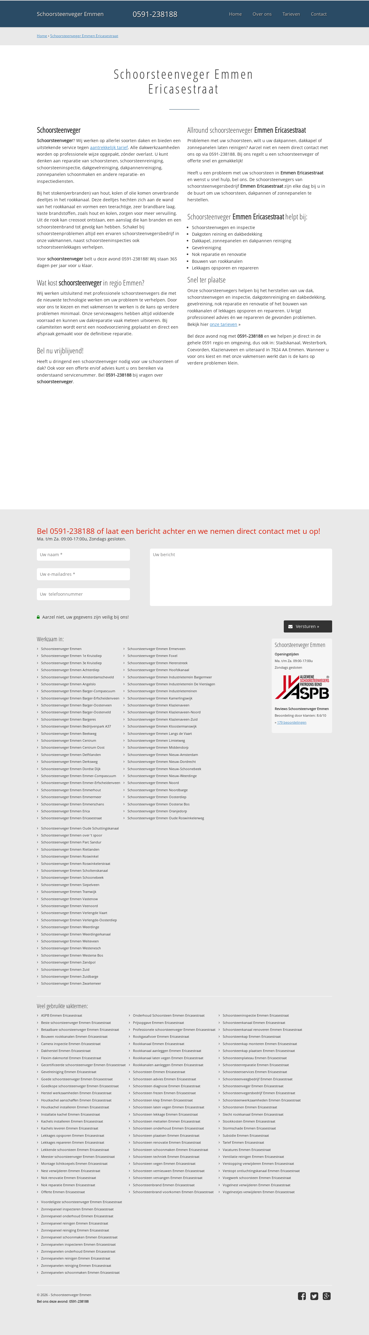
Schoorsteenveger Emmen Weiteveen (70, 941)
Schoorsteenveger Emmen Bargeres (68, 719)
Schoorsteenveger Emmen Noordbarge (158, 790)
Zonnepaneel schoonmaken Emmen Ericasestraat (79, 1237)
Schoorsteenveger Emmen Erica (65, 811)
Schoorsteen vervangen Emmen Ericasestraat (167, 1177)
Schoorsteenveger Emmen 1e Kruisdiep (71, 655)
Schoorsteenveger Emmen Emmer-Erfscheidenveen (80, 782)
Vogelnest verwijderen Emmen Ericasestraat (256, 1185)
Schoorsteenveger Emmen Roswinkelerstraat (75, 863)
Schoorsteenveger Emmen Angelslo (68, 684)
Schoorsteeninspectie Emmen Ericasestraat (256, 1015)
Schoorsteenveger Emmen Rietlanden (70, 849)
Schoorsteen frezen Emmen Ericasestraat (164, 1093)
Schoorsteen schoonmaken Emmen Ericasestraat (170, 1149)
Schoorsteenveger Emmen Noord (153, 782)
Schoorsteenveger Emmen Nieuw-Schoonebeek (164, 768)
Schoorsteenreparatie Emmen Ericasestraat (256, 1065)
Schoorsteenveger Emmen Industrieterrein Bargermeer (170, 677)
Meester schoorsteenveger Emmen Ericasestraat (78, 1156)
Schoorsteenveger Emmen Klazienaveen (158, 705)
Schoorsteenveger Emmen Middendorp (158, 747)
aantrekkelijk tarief (109, 147)
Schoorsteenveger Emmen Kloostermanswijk (162, 726)
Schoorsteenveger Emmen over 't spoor (71, 835)
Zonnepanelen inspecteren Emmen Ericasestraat (78, 1244)
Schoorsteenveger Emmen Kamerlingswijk (160, 698)
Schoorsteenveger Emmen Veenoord (69, 905)
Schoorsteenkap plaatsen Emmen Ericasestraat (259, 1050)
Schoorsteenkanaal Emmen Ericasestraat (254, 1022)
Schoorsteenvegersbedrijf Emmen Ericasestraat (259, 1093)
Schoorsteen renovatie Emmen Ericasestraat (167, 1142)
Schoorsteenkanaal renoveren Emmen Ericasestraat (262, 1029)
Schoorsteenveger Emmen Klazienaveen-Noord (164, 712)
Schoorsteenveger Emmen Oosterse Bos (158, 804)
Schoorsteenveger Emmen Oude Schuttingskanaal (80, 828)
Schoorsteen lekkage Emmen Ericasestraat (165, 1114)
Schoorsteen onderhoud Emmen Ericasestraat (168, 1128)
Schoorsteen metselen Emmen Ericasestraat (166, 1121)
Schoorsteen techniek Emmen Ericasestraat (166, 1156)
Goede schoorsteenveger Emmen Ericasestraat (77, 1079)
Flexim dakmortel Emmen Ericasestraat (71, 1058)
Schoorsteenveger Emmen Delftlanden (71, 754)
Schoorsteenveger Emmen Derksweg (69, 761)
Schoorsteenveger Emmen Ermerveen (157, 648)
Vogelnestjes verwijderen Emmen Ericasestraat (259, 1192)
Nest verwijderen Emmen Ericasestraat (70, 1170)
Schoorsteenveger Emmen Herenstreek (158, 663)
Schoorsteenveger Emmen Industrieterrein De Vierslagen (171, 684)
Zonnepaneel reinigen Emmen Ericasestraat (74, 1223)
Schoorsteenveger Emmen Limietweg (156, 740)
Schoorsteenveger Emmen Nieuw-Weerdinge (162, 775)
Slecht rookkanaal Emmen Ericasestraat (253, 1114)
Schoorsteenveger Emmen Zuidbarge (69, 976)
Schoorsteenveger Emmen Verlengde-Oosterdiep (79, 920)
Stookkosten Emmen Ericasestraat (249, 1121)
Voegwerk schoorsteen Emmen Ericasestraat (257, 1177)
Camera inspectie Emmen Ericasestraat (71, 1043)
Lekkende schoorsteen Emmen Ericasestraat (75, 1149)
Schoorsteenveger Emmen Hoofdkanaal (158, 670)
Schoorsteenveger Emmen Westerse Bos (72, 955)
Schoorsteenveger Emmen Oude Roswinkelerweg (166, 818)
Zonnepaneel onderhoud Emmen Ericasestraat (77, 1216)
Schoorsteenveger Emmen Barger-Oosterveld (76, 712)
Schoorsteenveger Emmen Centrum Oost (73, 747)
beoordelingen (291, 722)
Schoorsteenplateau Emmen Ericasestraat (255, 1058)
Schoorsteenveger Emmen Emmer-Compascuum (78, 775)
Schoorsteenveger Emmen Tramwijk (68, 891)
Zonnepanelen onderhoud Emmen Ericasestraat (78, 1251)
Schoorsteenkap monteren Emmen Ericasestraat (260, 1043)
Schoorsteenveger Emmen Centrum (68, 740)
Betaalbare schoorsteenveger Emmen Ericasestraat (80, 1029)
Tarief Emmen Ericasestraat (243, 1142)
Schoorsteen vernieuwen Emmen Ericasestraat (169, 1170)
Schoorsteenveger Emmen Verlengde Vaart (74, 912)
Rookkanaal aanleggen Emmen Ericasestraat (167, 1050)
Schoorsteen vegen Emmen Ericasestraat (164, 1163)
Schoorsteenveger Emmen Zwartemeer (71, 983)
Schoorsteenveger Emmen (70, 14)
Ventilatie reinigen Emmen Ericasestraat (253, 1156)
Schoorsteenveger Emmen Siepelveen (70, 884)
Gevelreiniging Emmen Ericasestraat (68, 1071)
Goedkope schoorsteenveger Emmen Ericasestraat (80, 1086)
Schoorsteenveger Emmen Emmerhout (71, 790)
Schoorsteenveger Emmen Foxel (152, 655)
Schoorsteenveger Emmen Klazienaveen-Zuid (163, 719)
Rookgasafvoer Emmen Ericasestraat (161, 1036)
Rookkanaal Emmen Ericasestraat (158, 1043)
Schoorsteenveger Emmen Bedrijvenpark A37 (76, 726)
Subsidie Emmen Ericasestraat (246, 1135)
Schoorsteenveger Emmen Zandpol (68, 962)
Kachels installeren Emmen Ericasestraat (72, 1121)
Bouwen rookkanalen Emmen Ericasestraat (74, 1036)
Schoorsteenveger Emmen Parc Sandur (71, 842)
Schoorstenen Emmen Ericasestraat (250, 1107)
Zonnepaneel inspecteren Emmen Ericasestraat (77, 1209)
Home (42, 35)
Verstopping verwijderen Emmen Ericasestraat (258, 1163)
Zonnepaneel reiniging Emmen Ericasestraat (75, 1230)
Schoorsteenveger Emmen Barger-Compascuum (78, 691)
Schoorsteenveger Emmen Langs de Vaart (160, 733)
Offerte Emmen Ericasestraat (63, 1192)
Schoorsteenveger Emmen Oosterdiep (157, 797)
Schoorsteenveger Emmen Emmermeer (71, 797)
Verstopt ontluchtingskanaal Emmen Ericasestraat (261, 1170)
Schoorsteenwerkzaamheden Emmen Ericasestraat (262, 1100)
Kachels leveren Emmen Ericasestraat (69, 1128)
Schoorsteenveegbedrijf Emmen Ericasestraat (258, 1079)
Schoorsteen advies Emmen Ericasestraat (164, 1079)
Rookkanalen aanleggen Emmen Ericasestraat (168, 1065)
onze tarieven (223, 324)
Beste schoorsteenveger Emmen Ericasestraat (76, 1022)
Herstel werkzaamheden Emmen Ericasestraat (76, 1093)
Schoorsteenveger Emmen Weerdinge (70, 927)
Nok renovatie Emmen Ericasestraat (68, 1177)
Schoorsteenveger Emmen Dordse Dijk (71, 768)
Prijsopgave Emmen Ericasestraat (158, 1022)
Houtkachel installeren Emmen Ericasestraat (75, 1107)
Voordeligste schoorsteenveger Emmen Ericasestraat (81, 1202)
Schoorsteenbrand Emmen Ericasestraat (164, 1185)
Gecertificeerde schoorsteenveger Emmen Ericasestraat (83, 1065)
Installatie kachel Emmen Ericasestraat (70, 1114)
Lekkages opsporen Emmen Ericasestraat (72, 1135)
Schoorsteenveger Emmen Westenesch (71, 948)
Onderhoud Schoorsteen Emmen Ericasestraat (169, 1015)
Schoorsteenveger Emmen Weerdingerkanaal (76, 934)
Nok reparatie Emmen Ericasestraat (68, 1185)
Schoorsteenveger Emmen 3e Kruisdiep (71, 663)
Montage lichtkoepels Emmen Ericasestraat (74, 1163)
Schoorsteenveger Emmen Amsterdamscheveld (77, 677)
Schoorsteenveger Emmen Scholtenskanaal (74, 870)
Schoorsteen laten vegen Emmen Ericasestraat (168, 1107)
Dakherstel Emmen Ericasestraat (66, 1050)
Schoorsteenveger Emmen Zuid (65, 969)
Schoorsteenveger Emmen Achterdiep (70, 670)
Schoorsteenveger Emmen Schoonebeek (72, 877)
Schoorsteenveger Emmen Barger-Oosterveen (76, 705)
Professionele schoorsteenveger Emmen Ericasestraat (174, 1029)
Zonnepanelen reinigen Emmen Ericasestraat (75, 1258)
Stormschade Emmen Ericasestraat (249, 1128)
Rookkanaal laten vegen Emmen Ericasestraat (168, 1058)
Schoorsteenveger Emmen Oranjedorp (157, 811)
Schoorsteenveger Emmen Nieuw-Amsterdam (163, 754)
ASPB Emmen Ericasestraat (61, 1015)
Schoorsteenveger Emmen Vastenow (69, 899)
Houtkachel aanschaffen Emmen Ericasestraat (76, 1100)
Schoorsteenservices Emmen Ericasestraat (255, 1071)
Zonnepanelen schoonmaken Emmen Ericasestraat (80, 1272)
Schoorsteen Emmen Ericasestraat (159, 1071)
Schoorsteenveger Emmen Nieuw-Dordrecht (162, 761)
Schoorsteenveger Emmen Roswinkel (70, 856)
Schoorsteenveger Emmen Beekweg (68, 733)
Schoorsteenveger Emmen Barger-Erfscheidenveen (80, 698)
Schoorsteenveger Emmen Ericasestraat (84, 35)
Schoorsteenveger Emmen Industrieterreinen (162, 691)
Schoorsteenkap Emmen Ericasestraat (252, 1036)
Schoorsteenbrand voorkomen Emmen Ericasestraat (173, 1192)
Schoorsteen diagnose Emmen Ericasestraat (166, 1086)
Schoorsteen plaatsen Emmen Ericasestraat (166, 1135)
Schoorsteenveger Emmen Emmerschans (72, 804)
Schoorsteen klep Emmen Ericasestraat (163, 1100)
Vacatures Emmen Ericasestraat (247, 1149)
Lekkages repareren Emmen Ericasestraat (72, 1142)
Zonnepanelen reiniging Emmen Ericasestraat (76, 1265)
